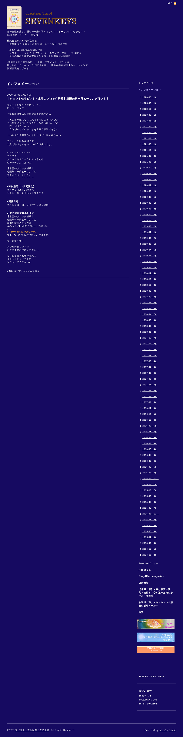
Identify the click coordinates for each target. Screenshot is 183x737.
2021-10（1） (149, 150)
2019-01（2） (149, 267)
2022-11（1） (149, 138)
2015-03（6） (149, 531)
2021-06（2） (149, 156)
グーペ (163, 730)
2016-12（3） (149, 408)
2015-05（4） (149, 519)
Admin (172, 730)
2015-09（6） (149, 496)
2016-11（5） (149, 414)
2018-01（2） (149, 332)
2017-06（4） (149, 373)
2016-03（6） (149, 461)
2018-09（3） (149, 291)
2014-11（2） (149, 555)
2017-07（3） (149, 367)
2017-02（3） (149, 396)
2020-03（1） (149, 197)
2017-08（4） (149, 361)
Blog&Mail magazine (153, 576)
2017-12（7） (149, 338)
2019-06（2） (149, 238)
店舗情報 (143, 582)
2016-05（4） (149, 449)
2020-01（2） (149, 209)
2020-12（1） (149, 168)
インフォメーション (150, 89)
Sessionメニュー (148, 563)
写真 (141, 612)
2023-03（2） (149, 132)
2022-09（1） (149, 144)
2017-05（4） (149, 379)
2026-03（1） (149, 97)
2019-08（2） (149, 226)
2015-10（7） (149, 490)
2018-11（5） (149, 279)
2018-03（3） (149, 320)
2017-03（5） (149, 390)
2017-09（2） (149, 355)
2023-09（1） (149, 115)
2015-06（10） (150, 514)
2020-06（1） (149, 191)
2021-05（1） (149, 162)
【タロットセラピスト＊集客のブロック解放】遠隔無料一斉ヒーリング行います (58, 98)
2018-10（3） (149, 285)
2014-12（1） (149, 549)
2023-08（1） (149, 121)
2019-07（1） (149, 232)
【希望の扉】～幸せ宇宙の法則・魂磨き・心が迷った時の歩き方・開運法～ (156, 592)
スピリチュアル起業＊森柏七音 (32, 730)
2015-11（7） (149, 484)
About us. (145, 570)
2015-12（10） (150, 478)
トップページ (146, 83)
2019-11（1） (149, 220)
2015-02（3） (149, 537)
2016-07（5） (149, 437)
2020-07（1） (149, 185)
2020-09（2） (149, 173)
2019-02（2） (149, 261)
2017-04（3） (149, 385)
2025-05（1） (149, 103)
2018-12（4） (149, 273)
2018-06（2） (149, 302)
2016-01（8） (149, 473)
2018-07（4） (149, 297)
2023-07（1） (149, 126)
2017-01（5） (149, 402)
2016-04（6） (149, 455)
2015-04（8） (149, 525)
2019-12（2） (149, 214)
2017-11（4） (149, 343)
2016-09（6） (149, 426)
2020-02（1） (149, 203)
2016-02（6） (149, 467)
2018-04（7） (149, 314)
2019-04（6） (149, 250)
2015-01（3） (149, 543)
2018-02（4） (149, 326)
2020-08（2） (149, 179)
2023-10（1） (149, 109)
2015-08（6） (149, 502)
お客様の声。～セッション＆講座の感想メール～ (156, 604)
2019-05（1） (149, 244)
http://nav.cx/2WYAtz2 (22, 231)
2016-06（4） (149, 443)
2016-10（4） (149, 420)
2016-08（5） (149, 431)
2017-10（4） (149, 349)
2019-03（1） (149, 255)
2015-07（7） (149, 508)
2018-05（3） (149, 308)
